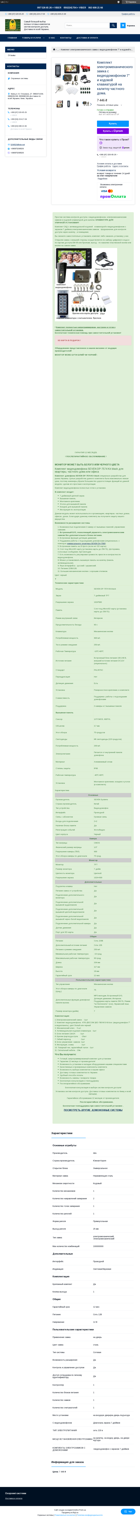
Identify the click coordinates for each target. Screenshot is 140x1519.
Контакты (65, 38)
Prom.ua (82, 1510)
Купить (113, 123)
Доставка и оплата (13, 1498)
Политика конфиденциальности (90, 1515)
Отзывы (11, 55)
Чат (128, 1511)
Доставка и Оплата (87, 38)
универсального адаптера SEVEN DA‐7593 (86, 543)
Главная (12, 38)
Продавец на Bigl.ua (70, 1513)
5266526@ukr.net (18, 145)
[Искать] (113, 25)
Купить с (113, 131)
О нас (52, 38)
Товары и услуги (31, 38)
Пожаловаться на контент (65, 1515)
